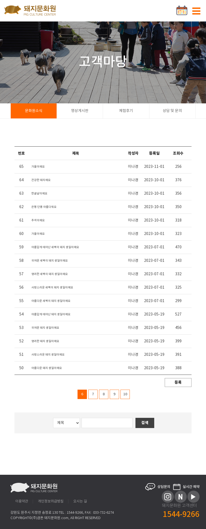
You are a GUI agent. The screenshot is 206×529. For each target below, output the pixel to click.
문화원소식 (33, 111)
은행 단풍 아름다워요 (44, 207)
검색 (144, 423)
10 (125, 394)
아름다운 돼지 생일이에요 (46, 368)
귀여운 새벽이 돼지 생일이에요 (49, 260)
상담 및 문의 (172, 111)
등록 (178, 382)
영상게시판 (80, 111)
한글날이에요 (39, 193)
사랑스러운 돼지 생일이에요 (48, 354)
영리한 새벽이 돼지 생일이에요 (49, 274)
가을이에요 (38, 166)
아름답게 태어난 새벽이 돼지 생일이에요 (55, 247)
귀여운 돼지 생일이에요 (45, 327)
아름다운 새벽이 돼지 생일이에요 (51, 301)
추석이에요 (38, 220)
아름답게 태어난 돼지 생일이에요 (51, 314)
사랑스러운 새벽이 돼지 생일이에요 (52, 287)
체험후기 (126, 111)
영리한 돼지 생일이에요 (45, 341)
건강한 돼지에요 (41, 180)
